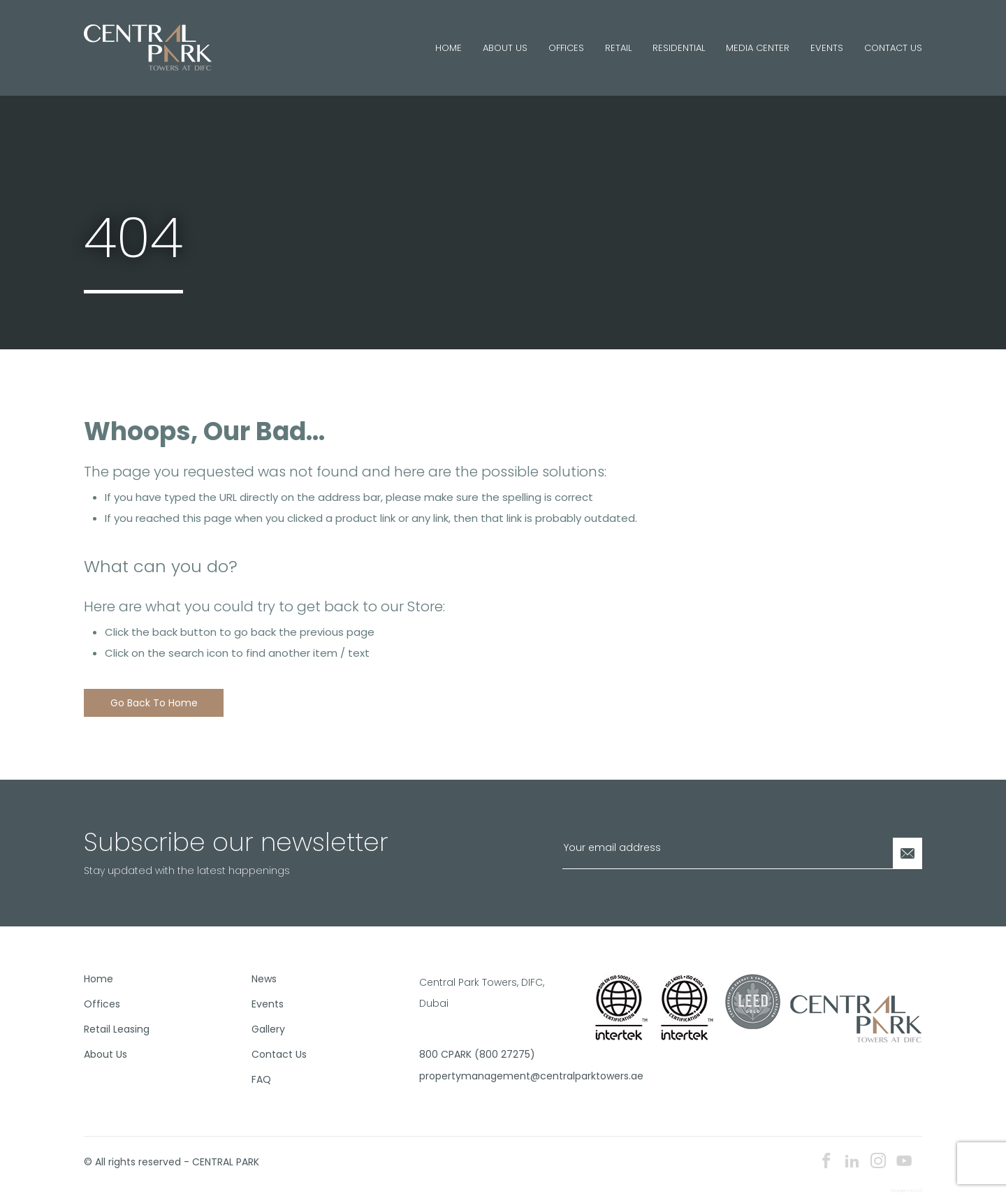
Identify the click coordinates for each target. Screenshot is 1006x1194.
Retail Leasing (117, 1029)
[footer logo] (856, 1017)
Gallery (268, 1029)
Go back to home (154, 703)
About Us (505, 47)
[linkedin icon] (852, 1162)
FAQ (261, 1079)
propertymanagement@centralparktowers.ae (497, 1076)
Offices (566, 47)
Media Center (757, 47)
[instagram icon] (878, 1162)
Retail (618, 47)
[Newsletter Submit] (907, 853)
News (264, 979)
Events (826, 47)
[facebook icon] (826, 1162)
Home (448, 47)
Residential (679, 47)
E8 (919, 1190)
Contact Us (893, 47)
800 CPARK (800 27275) (477, 1054)
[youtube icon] (904, 1162)
